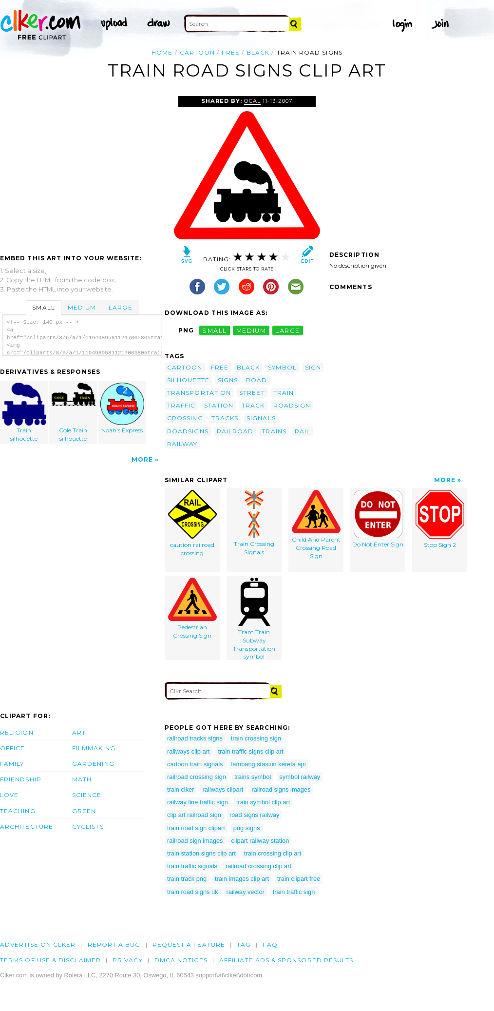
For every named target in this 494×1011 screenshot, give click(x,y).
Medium (82, 307)
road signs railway (254, 814)
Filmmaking (93, 748)
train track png (187, 878)
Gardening (93, 763)
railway (182, 443)
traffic (181, 405)
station (219, 405)
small (214, 330)
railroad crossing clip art (258, 866)
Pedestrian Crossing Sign (192, 608)
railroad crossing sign (196, 776)
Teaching (18, 811)
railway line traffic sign (197, 802)
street (252, 392)
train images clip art (242, 878)
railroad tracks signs (195, 738)
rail (302, 431)
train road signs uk (192, 891)
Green (84, 811)
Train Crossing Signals (254, 523)
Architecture (26, 826)
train (283, 392)
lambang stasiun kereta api (268, 764)
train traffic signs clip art (250, 751)
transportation (199, 392)
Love (9, 794)
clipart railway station (260, 840)
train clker (180, 789)
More (142, 459)
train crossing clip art (272, 853)
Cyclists (88, 826)
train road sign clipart (196, 828)
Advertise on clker (38, 944)
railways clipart (222, 789)
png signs (246, 828)
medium (251, 330)
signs (228, 380)
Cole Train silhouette (73, 412)
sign (313, 367)
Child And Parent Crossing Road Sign (316, 524)
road (256, 380)
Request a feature (188, 944)
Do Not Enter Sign (377, 519)
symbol (282, 367)
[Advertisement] (82, 169)
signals (261, 418)
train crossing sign (256, 738)
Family (12, 763)
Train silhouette (24, 412)
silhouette (188, 380)
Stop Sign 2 (440, 519)
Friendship (20, 779)
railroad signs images (280, 789)
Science (87, 794)
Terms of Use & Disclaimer (50, 960)
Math (82, 779)
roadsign (292, 405)
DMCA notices (181, 960)
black (258, 52)
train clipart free (298, 878)
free (230, 52)
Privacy (128, 960)
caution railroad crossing (192, 523)
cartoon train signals (195, 764)
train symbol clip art (263, 802)
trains (274, 431)
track (253, 405)
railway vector (246, 891)
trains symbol (252, 776)
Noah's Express (122, 408)
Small (43, 307)
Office (12, 748)
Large (120, 307)
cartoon (197, 52)
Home (162, 52)
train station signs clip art (201, 853)
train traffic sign (294, 891)
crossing (185, 418)
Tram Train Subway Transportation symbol (254, 619)
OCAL (252, 100)
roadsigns (188, 431)
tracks (224, 418)
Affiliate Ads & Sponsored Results (286, 960)
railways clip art (188, 751)
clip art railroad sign (194, 814)
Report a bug (114, 944)
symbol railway (299, 776)
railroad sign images (195, 840)
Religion (17, 732)
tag (244, 944)
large (287, 330)
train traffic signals (192, 866)
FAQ (270, 944)
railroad (235, 431)
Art (79, 732)
